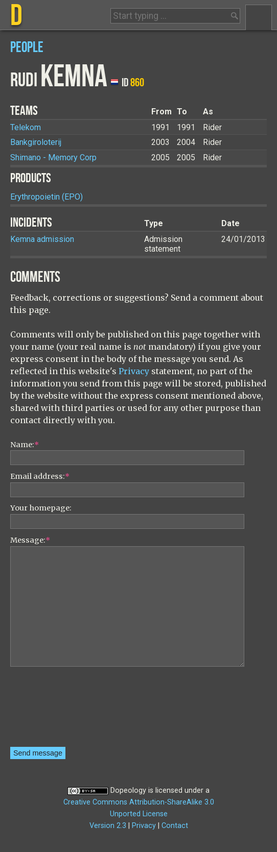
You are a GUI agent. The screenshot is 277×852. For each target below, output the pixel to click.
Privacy (134, 371)
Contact (174, 825)
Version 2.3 (107, 825)
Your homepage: (41, 508)
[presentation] (52, 710)
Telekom (25, 127)
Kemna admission (42, 239)
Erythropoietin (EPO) (46, 197)
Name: (24, 444)
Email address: (40, 476)
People (26, 48)
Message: (30, 540)
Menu (258, 17)
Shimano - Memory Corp (53, 157)
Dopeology (128, 790)
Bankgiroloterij (35, 142)
